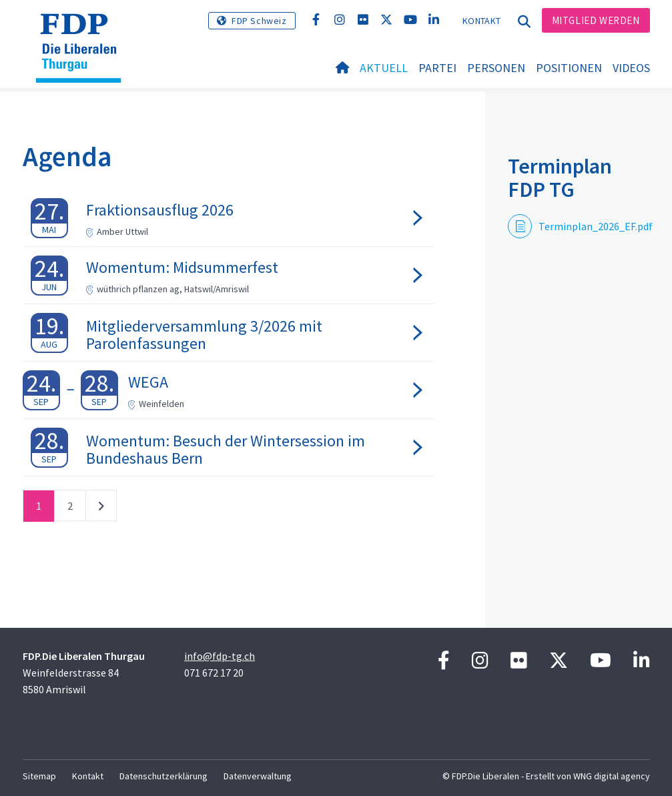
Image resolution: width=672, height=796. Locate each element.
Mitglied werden (596, 20)
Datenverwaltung (258, 776)
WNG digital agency (611, 776)
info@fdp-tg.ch (219, 656)
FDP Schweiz (259, 21)
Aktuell (384, 67)
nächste (101, 508)
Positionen (569, 67)
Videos (631, 67)
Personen (496, 67)
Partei (437, 67)
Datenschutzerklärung (163, 776)
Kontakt (481, 21)
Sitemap (39, 776)
